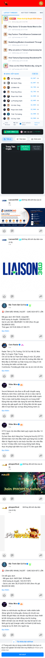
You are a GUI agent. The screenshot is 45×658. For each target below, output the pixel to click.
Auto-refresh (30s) (25, 123)
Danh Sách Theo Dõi (36, 148)
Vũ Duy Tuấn (15, 118)
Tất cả (7, 139)
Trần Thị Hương (16, 114)
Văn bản (21, 139)
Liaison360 (13, 200)
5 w (10, 205)
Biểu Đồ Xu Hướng (25, 148)
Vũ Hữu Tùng (15, 105)
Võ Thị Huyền (15, 79)
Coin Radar (13, 345)
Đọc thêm (5, 331)
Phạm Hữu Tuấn (16, 96)
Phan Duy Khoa (16, 92)
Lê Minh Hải (15, 87)
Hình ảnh (36, 139)
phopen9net (14, 464)
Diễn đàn (16, 123)
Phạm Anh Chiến (16, 110)
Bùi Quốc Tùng (16, 83)
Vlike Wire (13, 384)
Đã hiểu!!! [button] (22, 654)
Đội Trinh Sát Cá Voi (17, 305)
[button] (41, 3)
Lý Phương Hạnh (16, 101)
